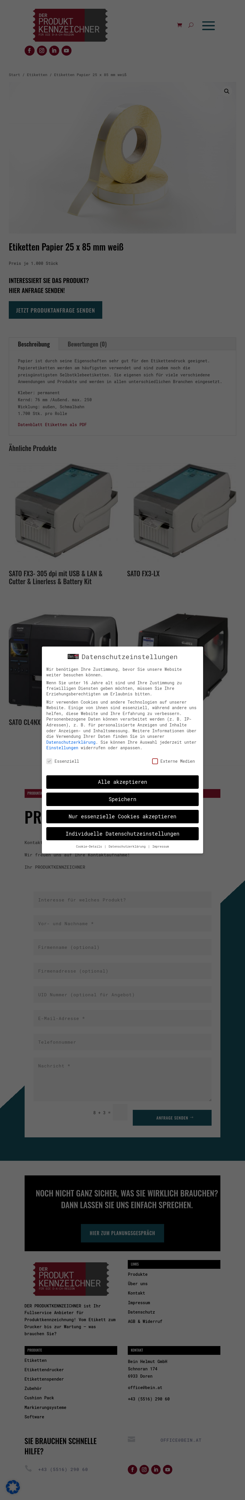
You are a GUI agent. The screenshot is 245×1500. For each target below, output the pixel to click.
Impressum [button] (160, 846)
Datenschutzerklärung (71, 741)
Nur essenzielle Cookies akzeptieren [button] (122, 815)
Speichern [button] (123, 798)
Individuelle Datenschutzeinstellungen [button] (123, 833)
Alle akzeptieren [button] (122, 781)
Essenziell (62, 760)
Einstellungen (62, 747)
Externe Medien (173, 760)
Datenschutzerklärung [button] (128, 846)
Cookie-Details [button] (90, 846)
